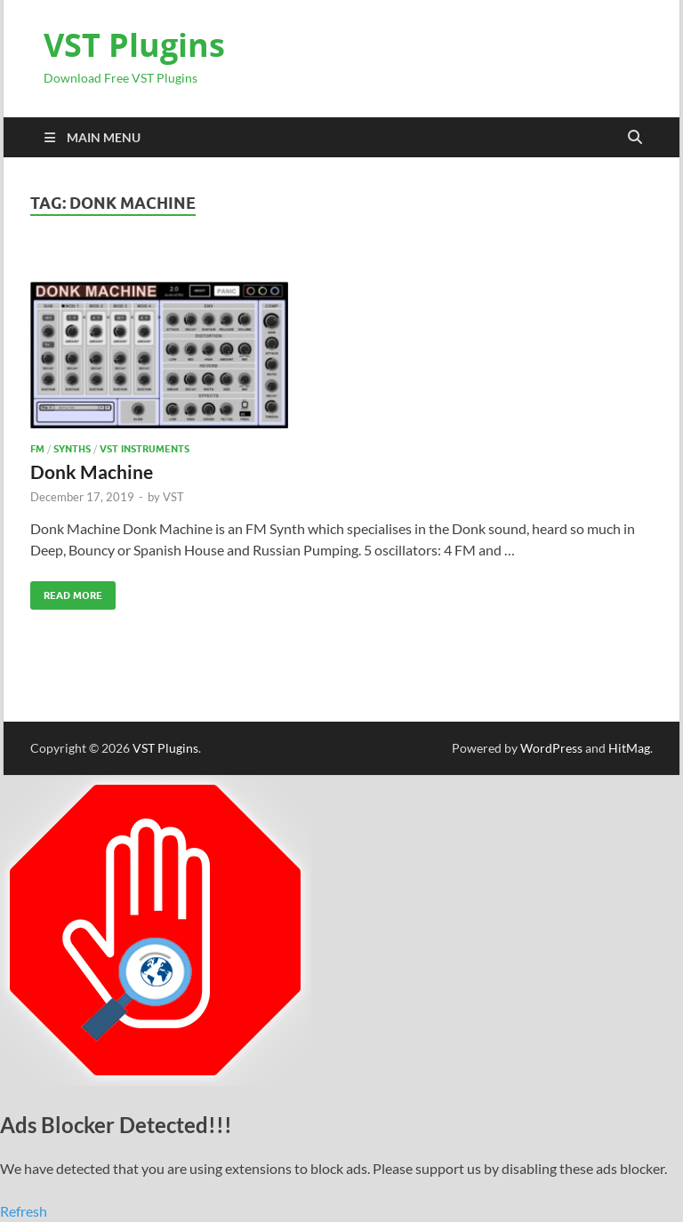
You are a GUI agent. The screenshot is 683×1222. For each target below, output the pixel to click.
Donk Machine (91, 471)
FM (37, 449)
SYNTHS (72, 449)
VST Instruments (144, 449)
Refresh (23, 1210)
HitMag (629, 747)
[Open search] (635, 137)
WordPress (551, 747)
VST (173, 497)
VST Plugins (134, 45)
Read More (66, 591)
